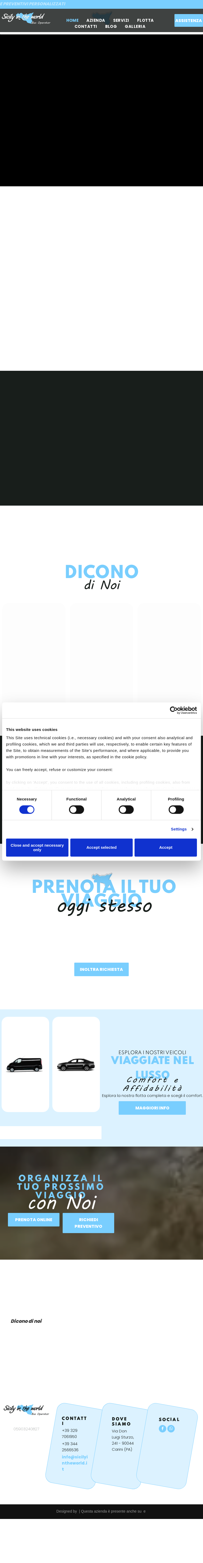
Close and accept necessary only (37, 847)
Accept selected (101, 847)
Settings (179, 829)
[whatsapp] (171, 1429)
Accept (165, 847)
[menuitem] (72, 20)
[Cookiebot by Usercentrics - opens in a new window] (174, 710)
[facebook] (162, 1429)
